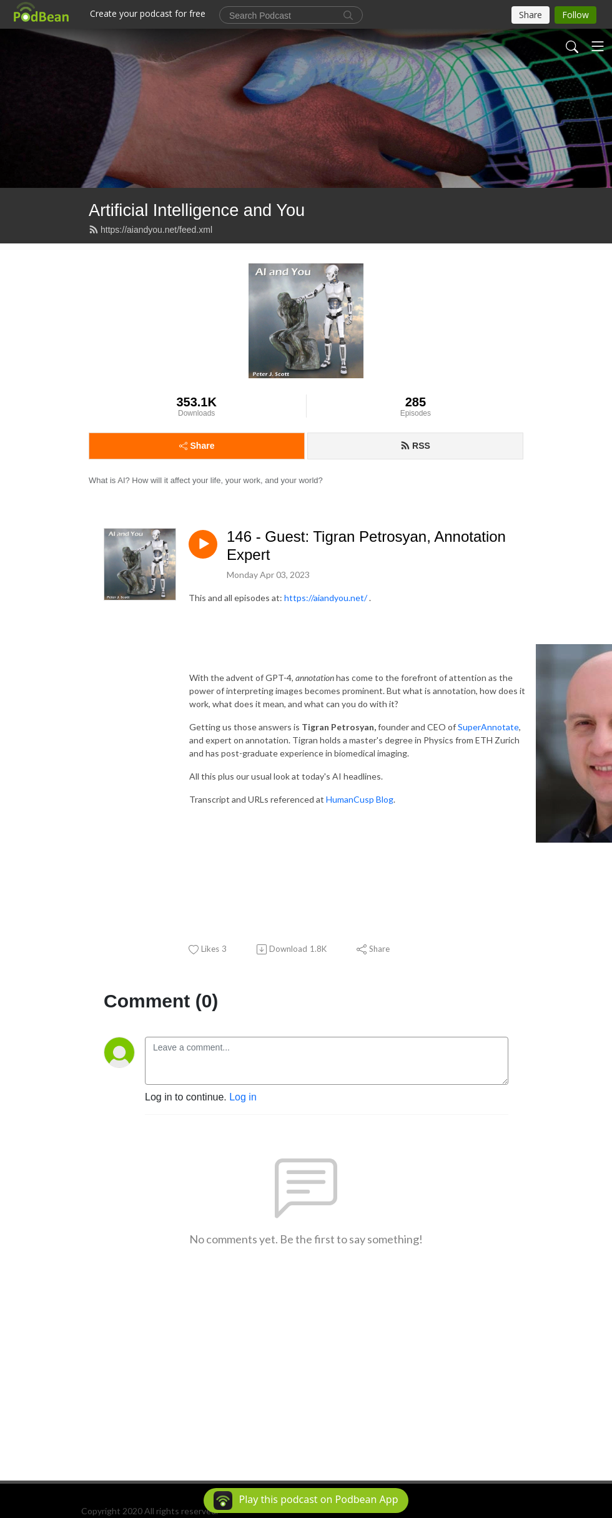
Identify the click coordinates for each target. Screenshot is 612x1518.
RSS (415, 446)
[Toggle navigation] (597, 46)
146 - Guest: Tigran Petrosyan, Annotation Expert (366, 545)
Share (197, 446)
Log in (243, 1097)
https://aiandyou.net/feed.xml (150, 230)
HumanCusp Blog (359, 799)
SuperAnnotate (488, 727)
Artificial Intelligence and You (197, 210)
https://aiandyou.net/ (325, 597)
